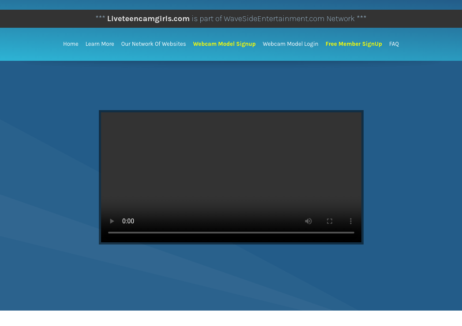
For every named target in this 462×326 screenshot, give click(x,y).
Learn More (100, 44)
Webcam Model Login (290, 44)
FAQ (394, 44)
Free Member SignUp (354, 44)
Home (71, 44)
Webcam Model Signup (224, 44)
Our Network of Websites (153, 44)
